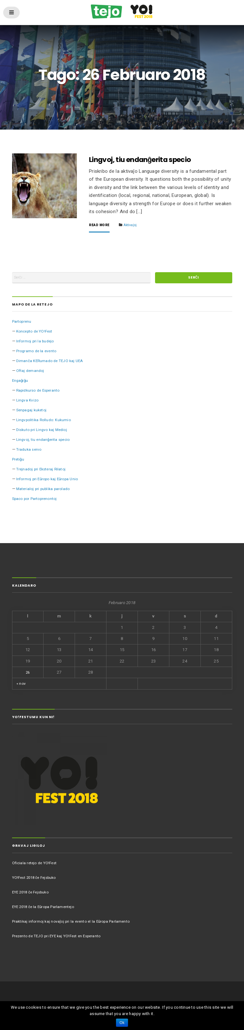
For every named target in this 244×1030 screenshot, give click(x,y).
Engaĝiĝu (21, 383)
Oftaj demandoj (31, 373)
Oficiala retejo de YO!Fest (36, 865)
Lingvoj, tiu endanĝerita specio (148, 159)
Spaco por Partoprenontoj (37, 501)
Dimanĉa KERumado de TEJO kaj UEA (52, 363)
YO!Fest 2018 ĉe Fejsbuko (37, 880)
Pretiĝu (19, 462)
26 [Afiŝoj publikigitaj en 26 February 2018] (27, 675)
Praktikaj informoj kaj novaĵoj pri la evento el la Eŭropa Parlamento (75, 923)
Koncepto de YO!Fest (37, 334)
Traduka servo (30, 452)
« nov (21, 686)
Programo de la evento (38, 353)
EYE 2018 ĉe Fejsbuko (33, 894)
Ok (122, 1022)
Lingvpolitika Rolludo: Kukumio (46, 422)
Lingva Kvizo (28, 403)
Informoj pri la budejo (36, 343)
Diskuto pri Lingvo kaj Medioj (44, 432)
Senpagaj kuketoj (33, 412)
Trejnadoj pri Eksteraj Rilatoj (43, 471)
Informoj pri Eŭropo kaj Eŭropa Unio (50, 481)
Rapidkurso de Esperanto (40, 393)
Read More (100, 225)
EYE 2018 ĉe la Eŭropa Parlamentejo (46, 909)
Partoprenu (23, 324)
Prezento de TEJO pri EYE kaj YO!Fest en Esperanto (61, 938)
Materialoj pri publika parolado (45, 491)
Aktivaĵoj (134, 225)
